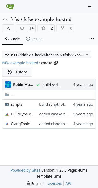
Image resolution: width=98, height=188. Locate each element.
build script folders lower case (64, 104)
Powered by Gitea (25, 170)
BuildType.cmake (22, 113)
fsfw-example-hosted (47, 19)
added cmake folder (56, 113)
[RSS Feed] (8, 28)
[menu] (35, 183)
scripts (16, 104)
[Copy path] (56, 63)
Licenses (54, 183)
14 (32, 28)
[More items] (92, 39)
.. (9, 94)
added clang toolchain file (61, 123)
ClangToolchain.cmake (22, 123)
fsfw (15, 19)
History (17, 71)
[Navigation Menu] (90, 6)
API (68, 183)
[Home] (10, 6)
